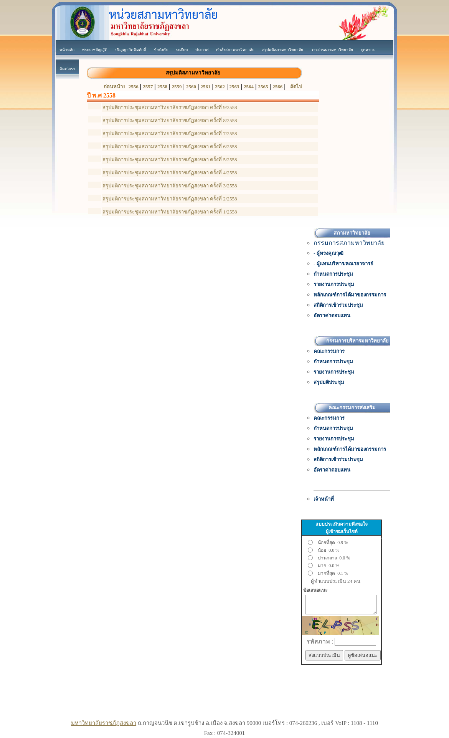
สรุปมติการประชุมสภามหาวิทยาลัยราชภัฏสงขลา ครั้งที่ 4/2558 (169, 172)
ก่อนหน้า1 (114, 86)
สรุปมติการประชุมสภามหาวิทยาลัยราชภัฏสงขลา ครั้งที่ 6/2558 (169, 146)
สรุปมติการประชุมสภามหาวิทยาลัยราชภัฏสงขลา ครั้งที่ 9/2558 (169, 107)
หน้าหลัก (66, 50)
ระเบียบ (182, 50)
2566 (277, 86)
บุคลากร (368, 50)
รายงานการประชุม (334, 284)
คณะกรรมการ (329, 351)
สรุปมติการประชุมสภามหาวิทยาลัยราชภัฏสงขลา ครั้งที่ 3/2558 (169, 186)
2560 (191, 86)
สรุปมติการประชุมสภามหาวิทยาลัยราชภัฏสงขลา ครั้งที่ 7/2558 (169, 133)
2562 (220, 86)
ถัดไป (296, 86)
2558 (162, 86)
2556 (134, 86)
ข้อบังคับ (161, 50)
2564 (249, 86)
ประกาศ (201, 50)
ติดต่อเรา (67, 69)
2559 (177, 86)
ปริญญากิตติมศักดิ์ (130, 50)
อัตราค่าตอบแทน (332, 315)
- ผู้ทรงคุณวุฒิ (328, 253)
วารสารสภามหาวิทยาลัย (332, 50)
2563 (234, 86)
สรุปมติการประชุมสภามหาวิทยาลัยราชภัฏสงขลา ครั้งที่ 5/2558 (169, 159)
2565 (263, 86)
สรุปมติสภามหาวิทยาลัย (282, 50)
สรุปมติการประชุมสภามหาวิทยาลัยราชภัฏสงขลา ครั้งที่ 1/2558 (169, 212)
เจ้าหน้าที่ (324, 499)
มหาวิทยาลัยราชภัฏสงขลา (103, 723)
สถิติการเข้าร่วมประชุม (338, 305)
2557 (148, 86)
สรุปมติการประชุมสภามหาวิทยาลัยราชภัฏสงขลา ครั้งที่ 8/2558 (169, 120)
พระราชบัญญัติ (94, 50)
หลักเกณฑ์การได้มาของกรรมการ (350, 295)
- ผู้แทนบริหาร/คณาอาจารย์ (343, 263)
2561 (205, 86)
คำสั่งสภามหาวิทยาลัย (235, 50)
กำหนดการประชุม (333, 274)
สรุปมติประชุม (329, 382)
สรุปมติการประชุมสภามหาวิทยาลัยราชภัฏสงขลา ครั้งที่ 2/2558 (169, 199)
